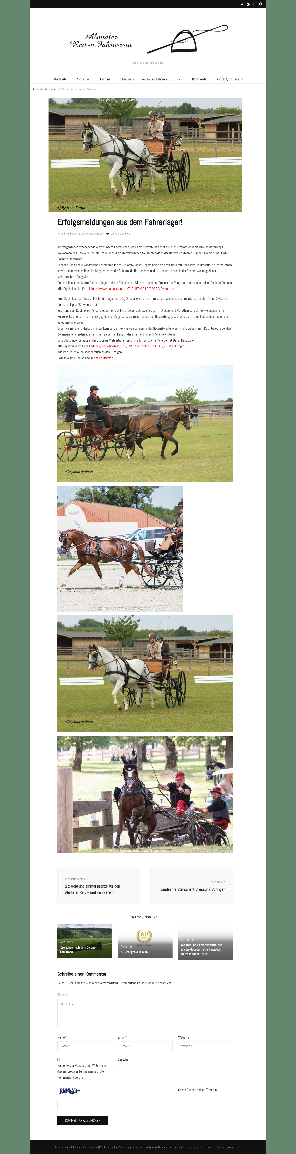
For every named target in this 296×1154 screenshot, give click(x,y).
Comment (63, 994)
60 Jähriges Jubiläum (134, 952)
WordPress (234, 1147)
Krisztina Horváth (101, 358)
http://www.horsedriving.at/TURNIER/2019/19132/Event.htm (132, 288)
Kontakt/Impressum (230, 79)
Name (61, 1037)
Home (35, 89)
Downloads (199, 79)
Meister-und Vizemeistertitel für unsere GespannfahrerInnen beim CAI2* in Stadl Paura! (201, 949)
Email (122, 1037)
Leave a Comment (120, 233)
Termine (105, 79)
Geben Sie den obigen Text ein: (197, 1090)
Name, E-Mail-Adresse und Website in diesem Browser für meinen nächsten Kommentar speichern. (81, 1071)
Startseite (60, 79)
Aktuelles (83, 79)
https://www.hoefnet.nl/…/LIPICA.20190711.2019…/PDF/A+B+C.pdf (138, 346)
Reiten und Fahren (153, 79)
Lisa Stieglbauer (68, 233)
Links (178, 79)
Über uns (125, 79)
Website (183, 1037)
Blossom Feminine (182, 1147)
